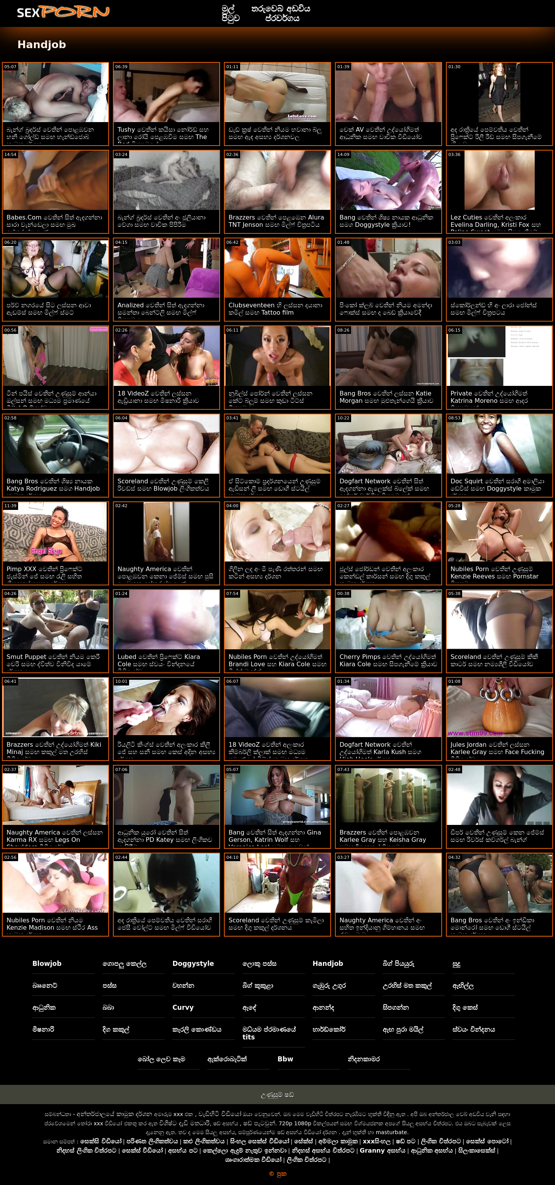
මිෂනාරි (43, 1029)
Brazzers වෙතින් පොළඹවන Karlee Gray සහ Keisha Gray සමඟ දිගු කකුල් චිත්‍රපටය (383, 840)
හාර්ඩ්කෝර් (329, 1029)
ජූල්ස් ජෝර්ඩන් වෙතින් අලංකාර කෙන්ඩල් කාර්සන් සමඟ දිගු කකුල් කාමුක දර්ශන (385, 576)
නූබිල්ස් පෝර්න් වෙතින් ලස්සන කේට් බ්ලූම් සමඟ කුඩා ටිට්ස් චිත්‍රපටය (271, 401)
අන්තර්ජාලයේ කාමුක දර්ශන (114, 1114)
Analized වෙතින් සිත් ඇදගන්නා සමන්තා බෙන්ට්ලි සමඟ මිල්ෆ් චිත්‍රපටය (161, 312)
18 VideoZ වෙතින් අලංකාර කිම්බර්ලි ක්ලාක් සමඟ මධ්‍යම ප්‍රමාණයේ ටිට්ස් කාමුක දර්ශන (269, 752)
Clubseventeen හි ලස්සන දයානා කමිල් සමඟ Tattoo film (275, 309)
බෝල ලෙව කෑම (161, 1059)
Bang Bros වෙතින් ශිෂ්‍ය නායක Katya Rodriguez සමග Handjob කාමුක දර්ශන (53, 488)
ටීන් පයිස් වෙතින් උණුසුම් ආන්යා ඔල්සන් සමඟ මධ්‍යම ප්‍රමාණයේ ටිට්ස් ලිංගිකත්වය (51, 401)
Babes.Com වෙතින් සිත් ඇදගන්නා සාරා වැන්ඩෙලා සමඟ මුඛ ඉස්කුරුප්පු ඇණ (54, 225)
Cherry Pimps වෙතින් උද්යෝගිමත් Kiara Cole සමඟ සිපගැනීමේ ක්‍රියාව (388, 660)
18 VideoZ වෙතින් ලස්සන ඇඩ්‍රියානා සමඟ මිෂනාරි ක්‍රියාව (158, 397)
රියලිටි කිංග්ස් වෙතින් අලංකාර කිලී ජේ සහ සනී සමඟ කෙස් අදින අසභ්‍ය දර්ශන (166, 752)
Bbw (285, 1059)
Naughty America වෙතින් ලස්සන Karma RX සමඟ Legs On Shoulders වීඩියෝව (55, 840)
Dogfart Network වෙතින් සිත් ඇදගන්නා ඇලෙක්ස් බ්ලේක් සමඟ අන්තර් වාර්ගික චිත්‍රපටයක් (384, 488)
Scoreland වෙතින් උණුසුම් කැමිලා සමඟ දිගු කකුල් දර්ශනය (276, 924)
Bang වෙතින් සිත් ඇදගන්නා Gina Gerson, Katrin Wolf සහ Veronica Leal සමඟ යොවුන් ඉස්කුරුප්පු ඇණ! (275, 843)
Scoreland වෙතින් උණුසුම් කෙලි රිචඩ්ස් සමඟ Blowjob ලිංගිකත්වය (163, 485)
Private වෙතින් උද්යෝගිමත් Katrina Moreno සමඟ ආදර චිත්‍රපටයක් (489, 401)
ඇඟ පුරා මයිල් (403, 1029)
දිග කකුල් (116, 1029)
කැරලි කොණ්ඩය (196, 1029)
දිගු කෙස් (465, 1007)
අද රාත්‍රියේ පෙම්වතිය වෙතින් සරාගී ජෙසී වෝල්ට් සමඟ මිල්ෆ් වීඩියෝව (165, 924)
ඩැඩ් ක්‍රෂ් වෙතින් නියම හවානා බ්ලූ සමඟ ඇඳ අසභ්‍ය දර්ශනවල (275, 133)
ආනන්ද (323, 1007)
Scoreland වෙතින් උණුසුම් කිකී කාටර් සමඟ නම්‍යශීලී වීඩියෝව (494, 660)
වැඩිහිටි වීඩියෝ (219, 1114)
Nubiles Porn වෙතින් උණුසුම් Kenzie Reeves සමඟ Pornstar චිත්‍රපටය (495, 576)
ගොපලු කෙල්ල (124, 963)
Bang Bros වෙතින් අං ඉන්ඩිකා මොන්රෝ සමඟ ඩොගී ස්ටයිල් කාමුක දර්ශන (492, 928)
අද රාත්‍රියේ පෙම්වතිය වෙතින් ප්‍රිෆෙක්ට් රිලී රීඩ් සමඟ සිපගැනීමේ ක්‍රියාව (496, 137)
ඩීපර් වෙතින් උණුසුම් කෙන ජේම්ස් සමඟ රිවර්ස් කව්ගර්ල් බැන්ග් (497, 836)
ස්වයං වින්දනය (473, 1029)
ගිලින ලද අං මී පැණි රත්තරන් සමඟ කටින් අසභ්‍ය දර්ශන (276, 572)
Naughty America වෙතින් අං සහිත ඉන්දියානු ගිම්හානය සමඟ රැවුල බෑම (382, 928)
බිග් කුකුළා (257, 985)
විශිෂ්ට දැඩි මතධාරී (184, 1123)
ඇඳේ (249, 1007)
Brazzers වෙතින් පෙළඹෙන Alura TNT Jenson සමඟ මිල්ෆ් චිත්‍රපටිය (276, 221)
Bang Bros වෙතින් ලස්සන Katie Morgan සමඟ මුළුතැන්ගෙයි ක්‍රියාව (387, 397)
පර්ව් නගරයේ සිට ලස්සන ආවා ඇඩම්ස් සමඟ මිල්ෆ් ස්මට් (49, 309)
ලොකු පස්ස (259, 963)
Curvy (182, 1007)
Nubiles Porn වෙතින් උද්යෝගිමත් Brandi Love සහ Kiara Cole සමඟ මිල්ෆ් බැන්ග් (277, 664)
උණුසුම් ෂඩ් (277, 1094)
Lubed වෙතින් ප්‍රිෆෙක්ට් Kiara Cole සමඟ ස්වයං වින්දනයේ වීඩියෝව (159, 664)
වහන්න (183, 985)
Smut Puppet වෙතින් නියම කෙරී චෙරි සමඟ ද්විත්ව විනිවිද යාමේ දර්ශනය (53, 664)
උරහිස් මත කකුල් (407, 985)
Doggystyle (193, 963)
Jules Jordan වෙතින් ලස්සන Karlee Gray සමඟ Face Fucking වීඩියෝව (498, 752)
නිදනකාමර (364, 1059)
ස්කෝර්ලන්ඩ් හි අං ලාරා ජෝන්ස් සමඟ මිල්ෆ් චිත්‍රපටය (494, 309)
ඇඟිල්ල (463, 985)
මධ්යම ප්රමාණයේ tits (269, 1033)
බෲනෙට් (44, 985)
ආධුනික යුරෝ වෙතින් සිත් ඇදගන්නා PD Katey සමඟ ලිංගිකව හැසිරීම (165, 840)
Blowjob (47, 963)
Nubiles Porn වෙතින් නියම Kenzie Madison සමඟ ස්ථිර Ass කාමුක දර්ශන (52, 928)
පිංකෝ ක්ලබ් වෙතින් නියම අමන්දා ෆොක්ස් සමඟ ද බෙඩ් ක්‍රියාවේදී (386, 309)
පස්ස (109, 985)
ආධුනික (44, 1007)
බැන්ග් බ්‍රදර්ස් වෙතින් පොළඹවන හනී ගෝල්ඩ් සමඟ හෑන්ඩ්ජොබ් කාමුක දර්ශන (50, 137)
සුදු (456, 963)
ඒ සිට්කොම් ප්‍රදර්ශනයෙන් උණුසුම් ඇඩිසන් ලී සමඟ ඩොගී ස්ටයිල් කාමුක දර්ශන (275, 488)
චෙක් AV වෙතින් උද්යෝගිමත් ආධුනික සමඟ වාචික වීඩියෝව (381, 133)
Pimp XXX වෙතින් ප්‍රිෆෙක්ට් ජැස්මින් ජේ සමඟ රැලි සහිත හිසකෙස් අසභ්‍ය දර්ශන (44, 576)
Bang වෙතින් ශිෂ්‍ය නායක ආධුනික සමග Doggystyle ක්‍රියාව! (386, 221)
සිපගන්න (396, 1007)
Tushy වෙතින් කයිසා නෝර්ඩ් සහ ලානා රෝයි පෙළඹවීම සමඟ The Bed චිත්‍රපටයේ (163, 137)
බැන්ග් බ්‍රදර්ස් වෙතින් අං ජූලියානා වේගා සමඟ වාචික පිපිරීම (161, 221)
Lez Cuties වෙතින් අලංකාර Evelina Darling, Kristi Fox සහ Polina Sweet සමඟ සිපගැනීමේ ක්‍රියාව (496, 228)
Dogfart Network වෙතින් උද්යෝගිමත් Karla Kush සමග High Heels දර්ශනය (380, 752)
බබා (108, 1007)
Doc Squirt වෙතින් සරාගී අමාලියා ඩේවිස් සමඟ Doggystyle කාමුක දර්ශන (497, 488)
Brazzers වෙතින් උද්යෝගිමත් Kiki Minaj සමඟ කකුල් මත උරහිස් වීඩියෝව (54, 752)
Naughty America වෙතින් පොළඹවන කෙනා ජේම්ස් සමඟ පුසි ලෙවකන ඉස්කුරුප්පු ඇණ (166, 576)
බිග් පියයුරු (398, 963)
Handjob (328, 963)
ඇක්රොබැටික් (227, 1059)
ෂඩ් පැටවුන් (259, 1123)
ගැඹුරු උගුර (329, 985)
